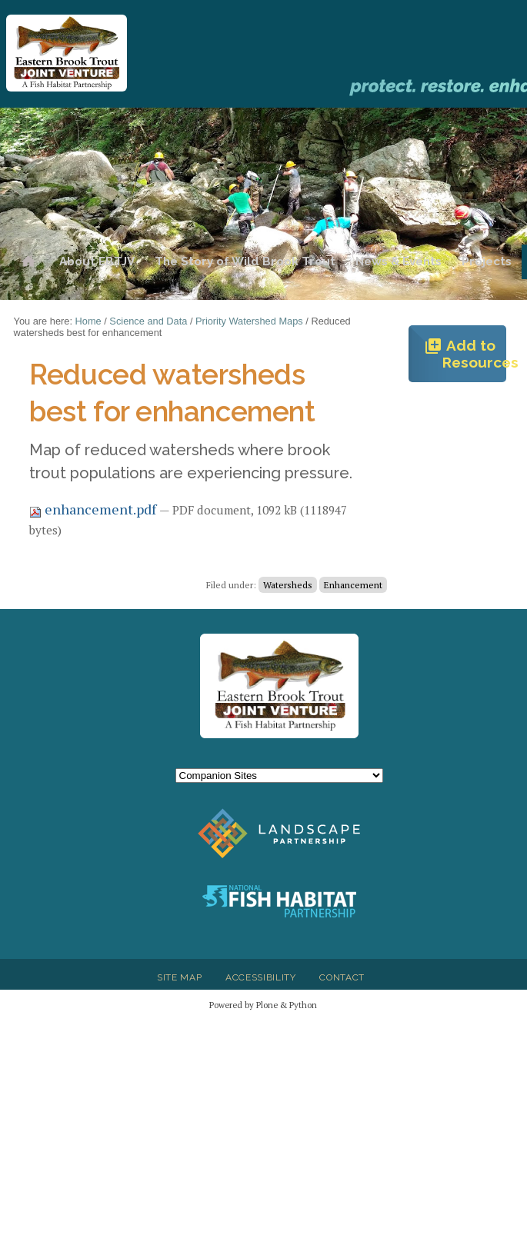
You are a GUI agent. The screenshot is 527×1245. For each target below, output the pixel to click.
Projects (487, 261)
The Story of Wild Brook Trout (245, 261)
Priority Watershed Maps (249, 321)
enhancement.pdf (94, 509)
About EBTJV (97, 261)
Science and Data (148, 321)
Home (28, 262)
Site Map (179, 977)
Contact (342, 977)
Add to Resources (465, 354)
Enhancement (353, 585)
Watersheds (287, 585)
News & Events (398, 261)
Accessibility (260, 977)
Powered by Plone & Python (263, 1004)
